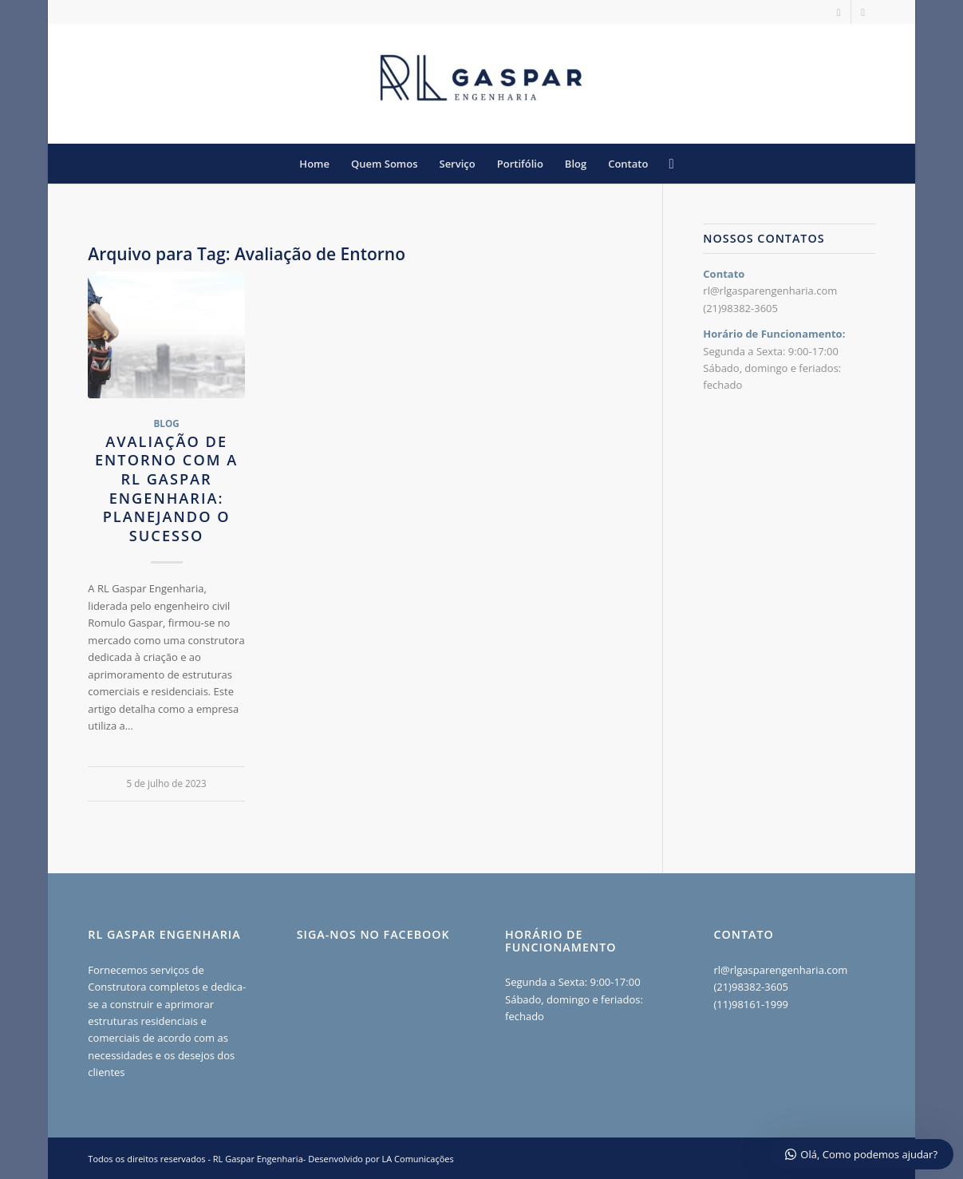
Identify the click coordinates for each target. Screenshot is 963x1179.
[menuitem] (314, 164)
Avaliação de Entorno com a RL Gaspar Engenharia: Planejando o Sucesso (166, 488)
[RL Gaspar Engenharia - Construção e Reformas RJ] (481, 84)
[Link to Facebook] (863, 12)
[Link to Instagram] (839, 12)
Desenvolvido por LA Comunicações (381, 1159)
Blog (166, 423)
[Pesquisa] (665, 164)
